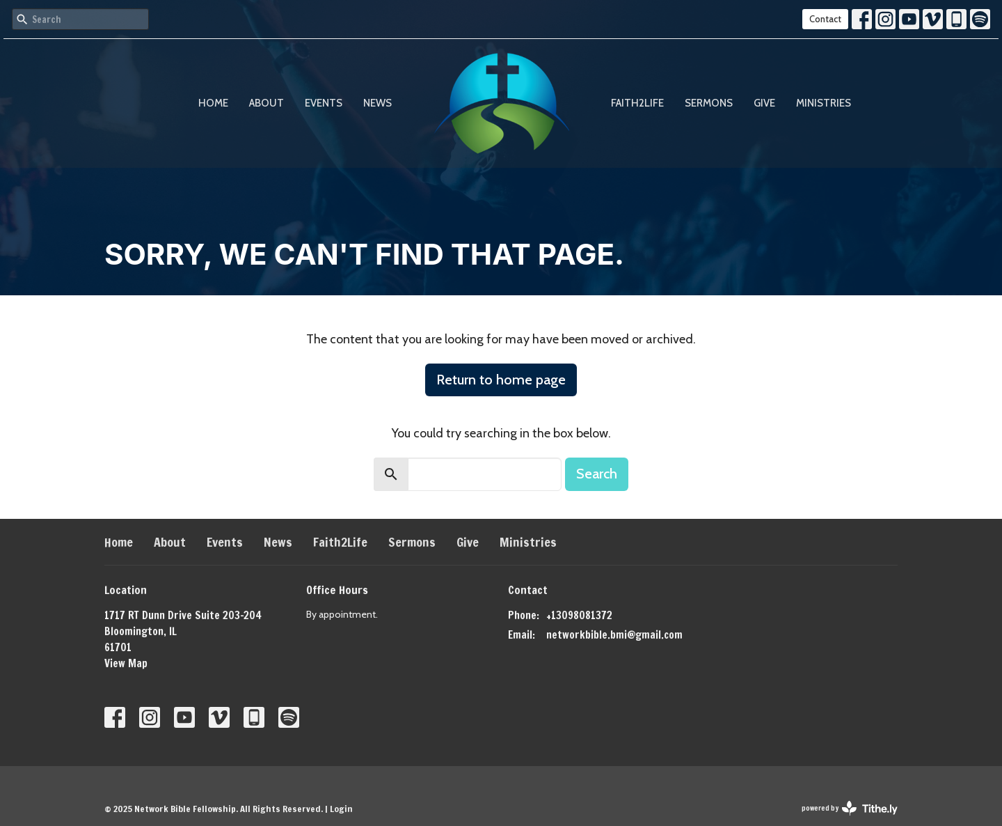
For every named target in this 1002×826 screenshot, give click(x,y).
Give (764, 103)
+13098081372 (579, 615)
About (266, 103)
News (377, 103)
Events (323, 103)
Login (341, 808)
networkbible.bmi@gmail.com (614, 635)
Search (596, 473)
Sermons (709, 103)
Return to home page (501, 379)
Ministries (823, 103)
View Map (126, 663)
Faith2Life (637, 103)
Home (213, 103)
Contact (825, 18)
